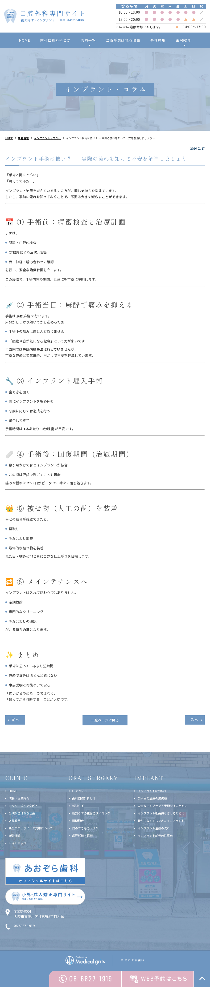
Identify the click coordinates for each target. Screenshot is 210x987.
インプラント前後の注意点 (155, 835)
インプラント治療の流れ (154, 828)
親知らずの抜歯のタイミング (91, 813)
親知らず (78, 805)
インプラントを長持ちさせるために (161, 813)
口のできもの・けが (85, 828)
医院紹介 (183, 40)
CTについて (80, 790)
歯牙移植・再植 (82, 835)
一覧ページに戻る (105, 720)
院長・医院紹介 (19, 798)
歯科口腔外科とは (55, 40)
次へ (194, 719)
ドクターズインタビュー (25, 805)
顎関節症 (78, 820)
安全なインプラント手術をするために (162, 805)
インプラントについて (152, 790)
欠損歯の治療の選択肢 (152, 798)
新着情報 (14, 835)
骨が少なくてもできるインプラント (161, 820)
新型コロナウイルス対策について (31, 828)
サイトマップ (17, 843)
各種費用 (158, 40)
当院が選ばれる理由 (123, 40)
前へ (15, 719)
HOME (24, 40)
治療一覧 (88, 40)
